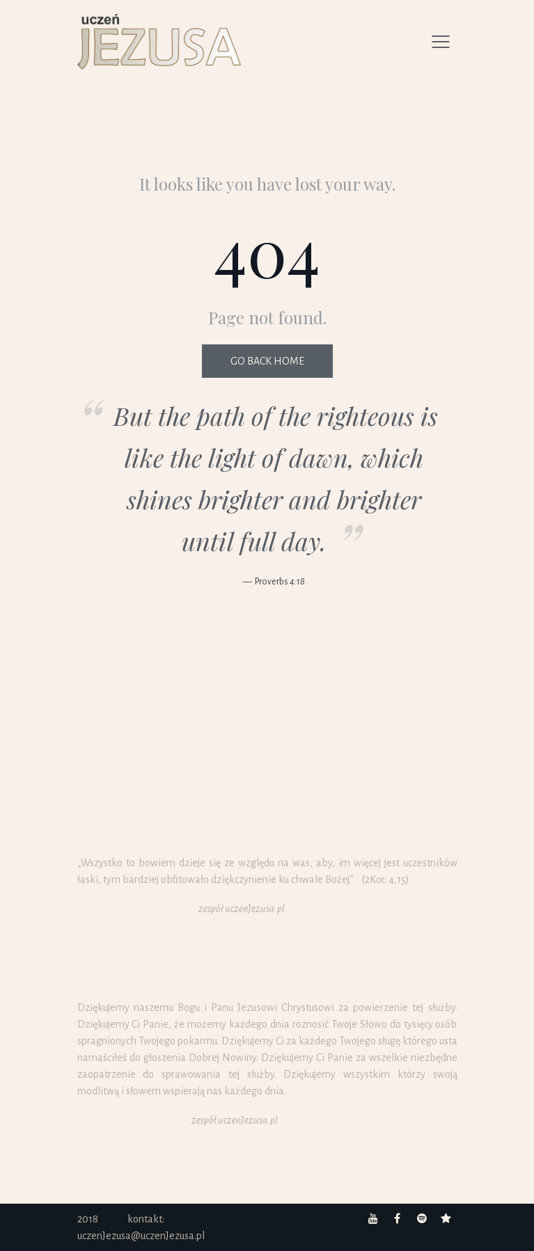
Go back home (267, 361)
